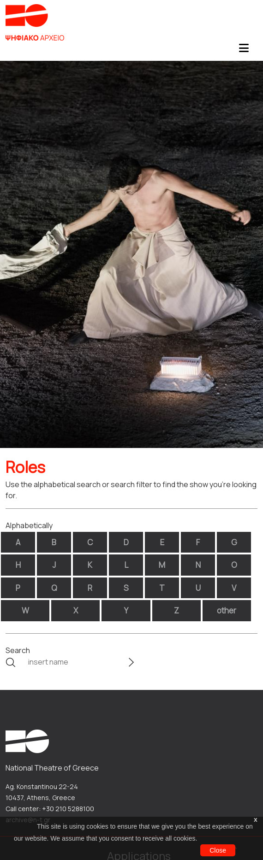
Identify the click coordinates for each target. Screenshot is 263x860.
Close (217, 850)
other (226, 610)
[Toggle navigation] (243, 51)
